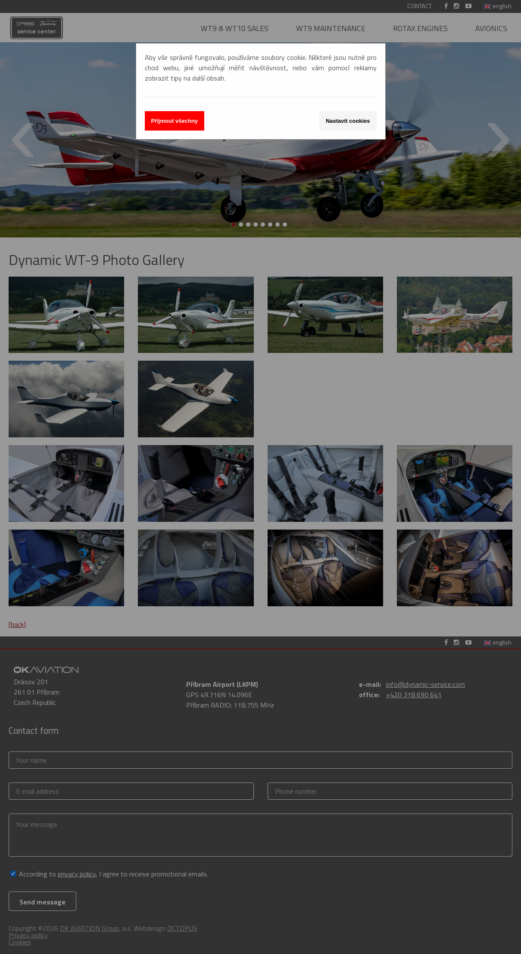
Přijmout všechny (174, 121)
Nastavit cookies (348, 121)
